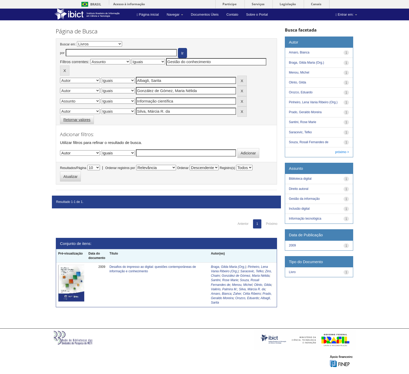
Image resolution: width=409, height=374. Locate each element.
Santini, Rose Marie (224, 280)
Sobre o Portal (257, 14)
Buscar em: (68, 44)
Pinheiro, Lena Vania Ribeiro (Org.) (313, 102)
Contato (232, 14)
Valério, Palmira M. (224, 289)
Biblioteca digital (300, 178)
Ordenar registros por (120, 168)
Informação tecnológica (305, 218)
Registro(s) (227, 168)
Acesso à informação (129, 4)
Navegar (175, 14)
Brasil (90, 4)
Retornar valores (77, 120)
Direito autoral (299, 189)
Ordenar (183, 168)
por (62, 53)
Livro (292, 272)
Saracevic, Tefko (251, 271)
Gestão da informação (304, 199)
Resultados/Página (73, 168)
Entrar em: (346, 14)
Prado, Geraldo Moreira (305, 112)
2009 (292, 245)
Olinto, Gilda (262, 285)
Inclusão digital (299, 208)
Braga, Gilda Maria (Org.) (228, 267)
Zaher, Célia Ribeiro (247, 293)
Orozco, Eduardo (247, 298)
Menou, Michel (242, 285)
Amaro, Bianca (221, 293)
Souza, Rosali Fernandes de (308, 142)
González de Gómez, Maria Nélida (245, 276)
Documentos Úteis (205, 14)
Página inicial (148, 14)
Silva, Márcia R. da (252, 289)
